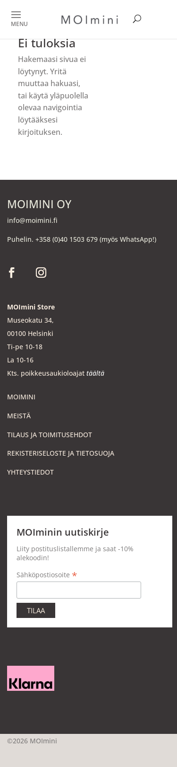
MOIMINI (21, 396)
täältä (95, 373)
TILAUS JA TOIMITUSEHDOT (49, 434)
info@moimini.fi (32, 220)
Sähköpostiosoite (47, 574)
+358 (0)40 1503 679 (66, 239)
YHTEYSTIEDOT (30, 471)
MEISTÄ (19, 415)
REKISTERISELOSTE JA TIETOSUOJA (60, 453)
